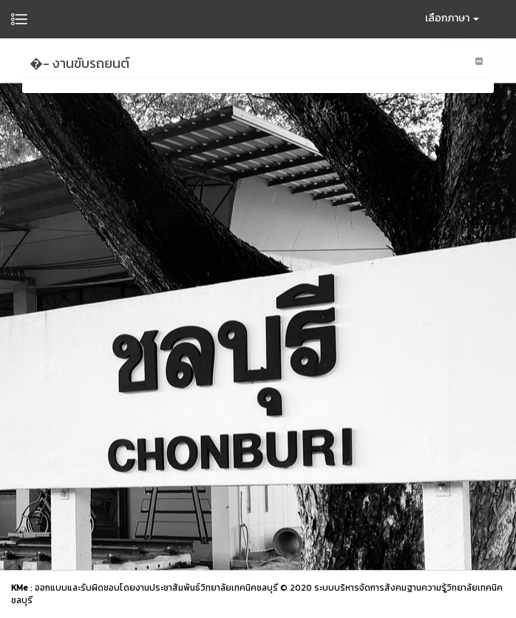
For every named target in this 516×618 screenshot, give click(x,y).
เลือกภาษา (452, 18)
